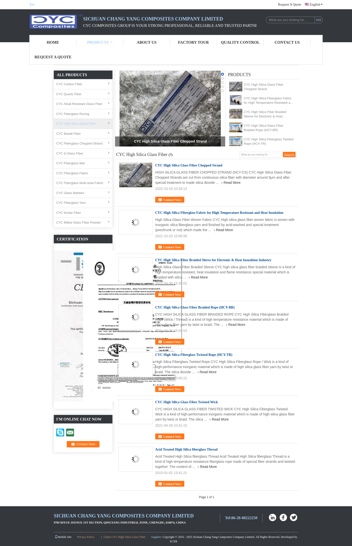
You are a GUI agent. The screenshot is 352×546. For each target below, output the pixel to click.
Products (99, 42)
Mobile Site (63, 537)
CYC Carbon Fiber (69, 84)
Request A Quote (289, 4)
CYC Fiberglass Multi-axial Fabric (79, 183)
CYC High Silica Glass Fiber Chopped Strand (170, 141)
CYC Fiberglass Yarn (71, 203)
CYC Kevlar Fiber (68, 213)
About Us (146, 42)
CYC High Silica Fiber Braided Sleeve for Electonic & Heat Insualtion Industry (265, 114)
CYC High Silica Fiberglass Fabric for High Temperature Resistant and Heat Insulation (269, 100)
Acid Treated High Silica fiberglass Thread (186, 449)
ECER (173, 541)
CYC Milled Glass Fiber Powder (78, 222)
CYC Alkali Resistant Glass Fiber (79, 104)
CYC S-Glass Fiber (69, 153)
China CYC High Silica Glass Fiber (125, 537)
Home (53, 42)
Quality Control (240, 42)
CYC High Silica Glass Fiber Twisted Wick (186, 402)
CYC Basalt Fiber (68, 133)
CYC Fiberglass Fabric (72, 173)
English (316, 4)
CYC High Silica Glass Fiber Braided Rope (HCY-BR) (264, 128)
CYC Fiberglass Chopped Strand (79, 143)
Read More (232, 183)
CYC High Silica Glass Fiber (76, 123)
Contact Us (287, 42)
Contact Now (172, 200)
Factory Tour (193, 42)
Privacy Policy (85, 537)
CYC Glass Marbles (70, 193)
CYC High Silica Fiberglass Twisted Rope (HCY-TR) (269, 141)
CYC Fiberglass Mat (70, 163)
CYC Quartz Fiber (68, 94)
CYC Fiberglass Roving (72, 114)
